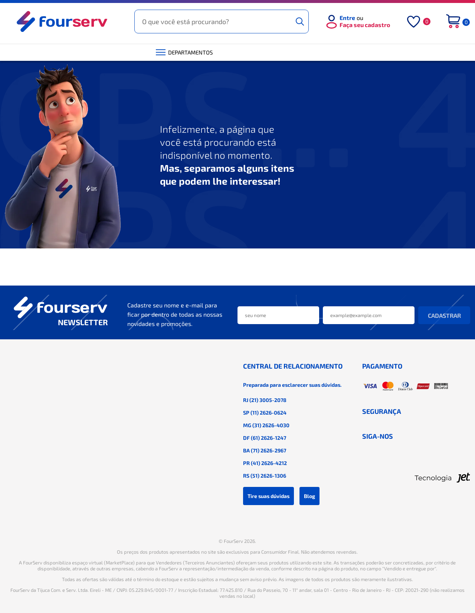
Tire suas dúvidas (268, 496)
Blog (309, 496)
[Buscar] (300, 21)
